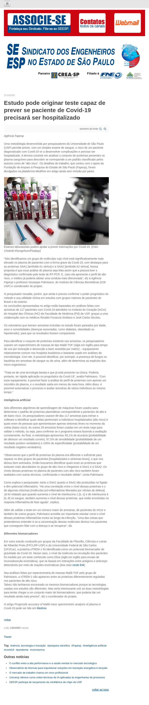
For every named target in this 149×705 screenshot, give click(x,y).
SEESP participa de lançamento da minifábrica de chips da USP (45, 682)
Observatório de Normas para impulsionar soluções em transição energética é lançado (58, 668)
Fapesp (77, 645)
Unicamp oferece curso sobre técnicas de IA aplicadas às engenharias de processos (57, 677)
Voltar (7, 620)
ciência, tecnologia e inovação (29, 645)
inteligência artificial (95, 645)
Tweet (7, 636)
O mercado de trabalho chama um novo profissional (38, 672)
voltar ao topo (100, 689)
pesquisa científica (59, 645)
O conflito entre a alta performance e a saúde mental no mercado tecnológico (53, 663)
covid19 (9, 649)
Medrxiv (41, 608)
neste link (78, 565)
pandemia (22, 649)
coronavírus (38, 649)
